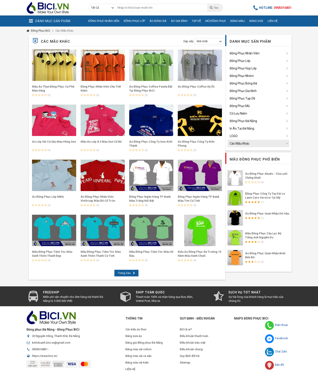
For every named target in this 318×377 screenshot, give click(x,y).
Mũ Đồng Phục (215, 21)
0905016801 (39, 349)
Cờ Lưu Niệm (238, 113)
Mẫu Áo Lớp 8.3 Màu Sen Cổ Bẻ (101, 141)
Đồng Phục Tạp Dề (242, 98)
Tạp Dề (196, 21)
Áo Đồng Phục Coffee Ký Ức (196, 86)
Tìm (213, 7)
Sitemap (185, 362)
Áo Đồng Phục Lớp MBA (48, 196)
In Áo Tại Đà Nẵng (242, 128)
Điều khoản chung (191, 349)
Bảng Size (256, 21)
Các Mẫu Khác (64, 30)
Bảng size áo (133, 336)
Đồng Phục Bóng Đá (243, 83)
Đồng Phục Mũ (240, 106)
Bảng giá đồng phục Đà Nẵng (144, 342)
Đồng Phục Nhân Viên (103, 21)
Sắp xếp (188, 41)
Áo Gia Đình (179, 21)
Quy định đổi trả (189, 356)
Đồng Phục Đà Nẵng (243, 121)
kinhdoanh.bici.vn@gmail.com (51, 342)
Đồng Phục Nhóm (242, 76)
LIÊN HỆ (130, 369)
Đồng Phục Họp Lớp (243, 68)
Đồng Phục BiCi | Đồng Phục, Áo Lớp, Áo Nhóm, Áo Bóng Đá (54, 7)
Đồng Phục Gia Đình (243, 91)
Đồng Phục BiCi (40, 30)
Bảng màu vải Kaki (137, 362)
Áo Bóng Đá (158, 21)
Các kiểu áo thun (135, 329)
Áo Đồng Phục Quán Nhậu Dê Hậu (267, 213)
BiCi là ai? (186, 329)
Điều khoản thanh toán (194, 336)
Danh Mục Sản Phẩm (49, 21)
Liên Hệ (273, 21)
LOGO (234, 136)
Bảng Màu (237, 21)
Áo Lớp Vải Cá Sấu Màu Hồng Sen (54, 141)
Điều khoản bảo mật (192, 342)
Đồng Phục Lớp (134, 21)
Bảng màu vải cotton (138, 349)
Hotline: (273, 8)
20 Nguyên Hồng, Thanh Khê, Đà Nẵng (56, 336)
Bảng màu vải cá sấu (138, 356)
